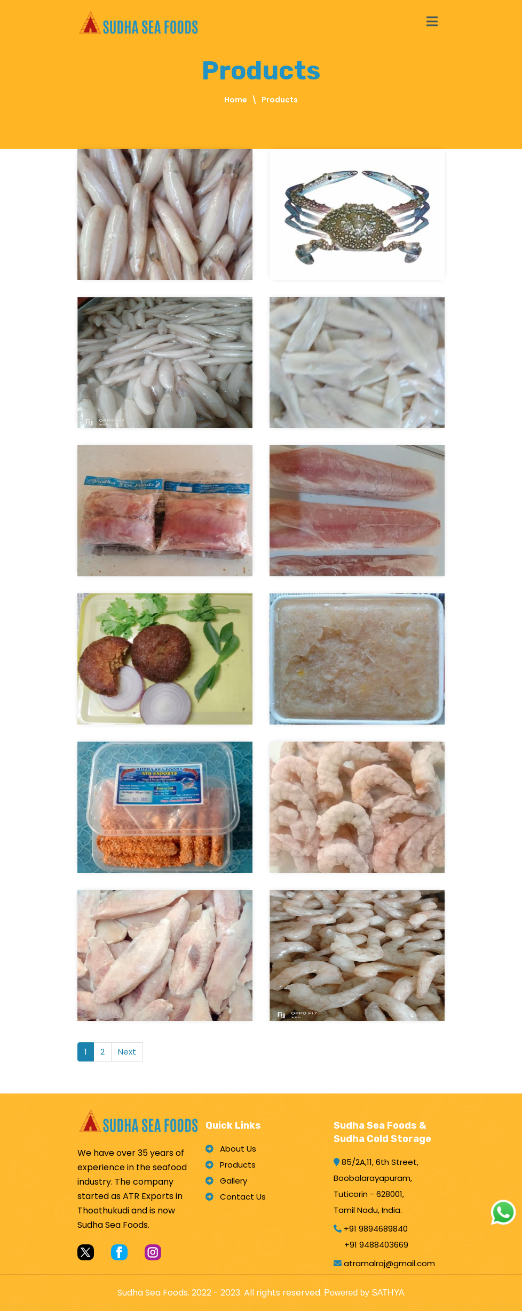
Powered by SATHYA (364, 1292)
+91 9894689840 (376, 1228)
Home (235, 99)
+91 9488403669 (376, 1244)
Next (127, 1051)
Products (230, 1164)
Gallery (226, 1180)
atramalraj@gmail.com (389, 1263)
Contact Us (235, 1196)
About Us (230, 1148)
